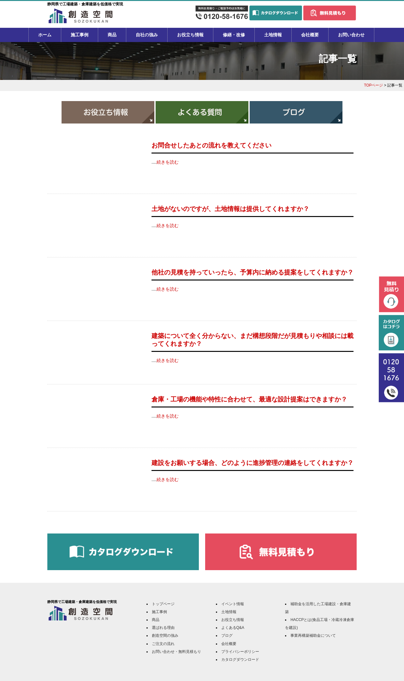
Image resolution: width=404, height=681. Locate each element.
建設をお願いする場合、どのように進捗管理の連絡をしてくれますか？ (253, 462)
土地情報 (273, 34)
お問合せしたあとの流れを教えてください (211, 145)
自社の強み (147, 34)
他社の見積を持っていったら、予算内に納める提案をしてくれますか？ (253, 272)
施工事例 (79, 34)
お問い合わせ (351, 34)
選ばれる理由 (163, 627)
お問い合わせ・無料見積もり (176, 651)
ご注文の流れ (163, 644)
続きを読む (168, 162)
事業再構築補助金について (313, 635)
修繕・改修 (234, 34)
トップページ (163, 604)
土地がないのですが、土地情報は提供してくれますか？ (230, 208)
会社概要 (310, 34)
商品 (112, 34)
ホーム (44, 34)
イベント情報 (232, 604)
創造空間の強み (165, 635)
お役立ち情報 (190, 34)
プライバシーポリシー (240, 651)
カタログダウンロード (240, 659)
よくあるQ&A (232, 627)
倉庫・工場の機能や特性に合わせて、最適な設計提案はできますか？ (249, 399)
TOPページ (373, 85)
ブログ (227, 635)
